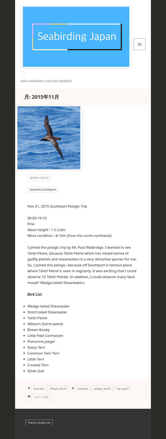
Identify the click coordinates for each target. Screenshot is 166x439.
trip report (123, 388)
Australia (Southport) (43, 189)
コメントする (41, 397)
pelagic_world (102, 388)
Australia (39, 388)
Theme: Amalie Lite (39, 423)
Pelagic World (58, 388)
